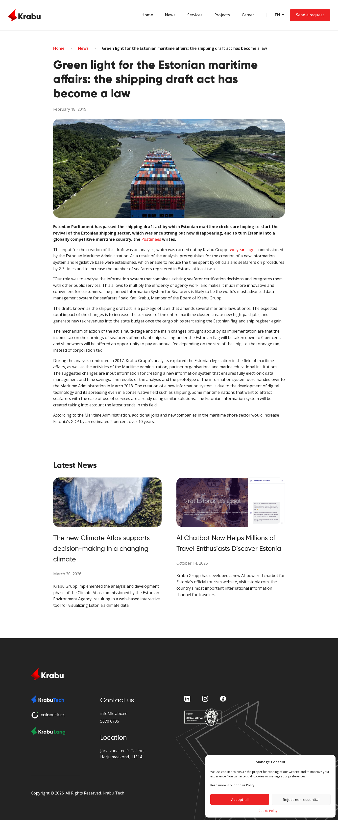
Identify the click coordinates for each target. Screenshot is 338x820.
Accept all (240, 799)
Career (247, 15)
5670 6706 (109, 721)
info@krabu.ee (113, 713)
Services (194, 15)
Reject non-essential (301, 799)
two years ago (241, 249)
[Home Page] (24, 15)
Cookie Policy (268, 811)
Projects (222, 15)
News (170, 15)
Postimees (151, 239)
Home (147, 15)
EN (277, 15)
